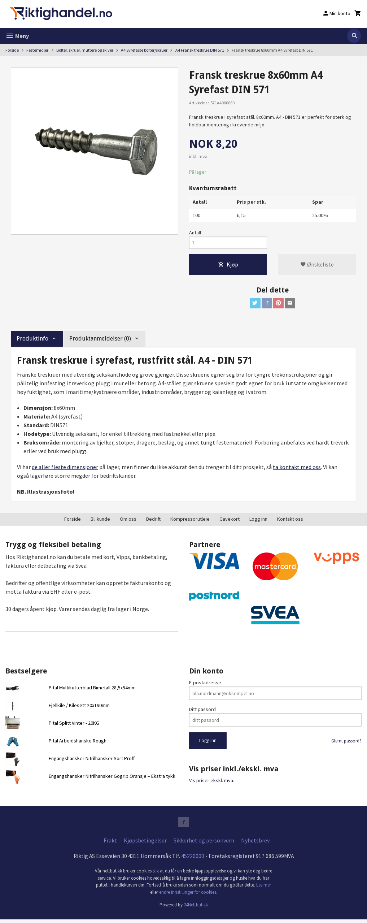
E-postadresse (205, 685)
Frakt (110, 844)
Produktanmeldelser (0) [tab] (100, 341)
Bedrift (153, 521)
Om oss (128, 521)
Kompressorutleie (190, 521)
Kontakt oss (290, 521)
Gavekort (229, 521)
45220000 (192, 859)
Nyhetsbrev (255, 844)
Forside (12, 50)
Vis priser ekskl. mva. (211, 783)
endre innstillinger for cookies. (188, 896)
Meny (17, 35)
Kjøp (228, 265)
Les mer (263, 889)
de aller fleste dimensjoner (65, 469)
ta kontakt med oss (297, 469)
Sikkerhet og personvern (204, 844)
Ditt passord (202, 711)
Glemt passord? (346, 743)
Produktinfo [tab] (32, 341)
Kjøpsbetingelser (145, 844)
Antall (195, 232)
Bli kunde (100, 521)
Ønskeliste (317, 265)
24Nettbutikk (196, 909)
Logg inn (258, 521)
